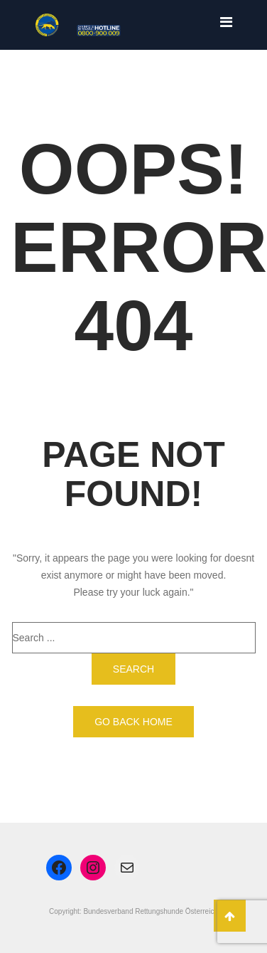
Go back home (133, 721)
